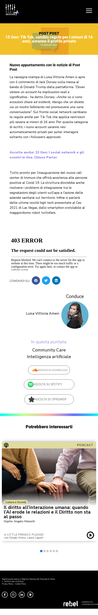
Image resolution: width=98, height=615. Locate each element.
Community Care (49, 350)
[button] (36, 280)
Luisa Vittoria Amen (42, 313)
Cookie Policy (20, 584)
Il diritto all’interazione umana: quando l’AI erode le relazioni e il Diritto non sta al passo (47, 512)
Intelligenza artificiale (49, 357)
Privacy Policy (7, 584)
